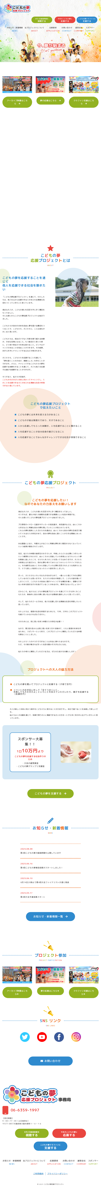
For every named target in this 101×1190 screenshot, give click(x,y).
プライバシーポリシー (57, 1173)
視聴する (42, 20)
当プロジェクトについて (34, 29)
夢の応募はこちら (50, 100)
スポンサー (90, 29)
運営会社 (79, 29)
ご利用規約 (38, 1173)
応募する (65, 20)
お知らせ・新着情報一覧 (50, 916)
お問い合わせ (66, 29)
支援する (87, 20)
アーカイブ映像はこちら (17, 102)
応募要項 (53, 29)
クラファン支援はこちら (84, 102)
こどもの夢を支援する (50, 793)
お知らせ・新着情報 (15, 29)
